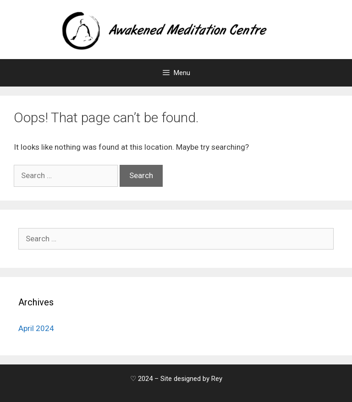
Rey (216, 379)
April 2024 (36, 328)
